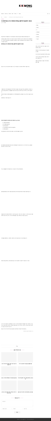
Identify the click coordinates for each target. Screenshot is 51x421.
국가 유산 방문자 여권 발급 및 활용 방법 (25, 363)
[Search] (49, 13)
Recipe (10, 13)
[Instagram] (47, 13)
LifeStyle (6, 13)
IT (17, 13)
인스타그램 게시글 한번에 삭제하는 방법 (43, 54)
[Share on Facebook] (16, 346)
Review (2, 13)
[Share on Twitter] (17, 346)
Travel (15, 13)
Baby (12, 13)
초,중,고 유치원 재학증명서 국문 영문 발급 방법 (9, 377)
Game (20, 13)
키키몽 (5, 22)
